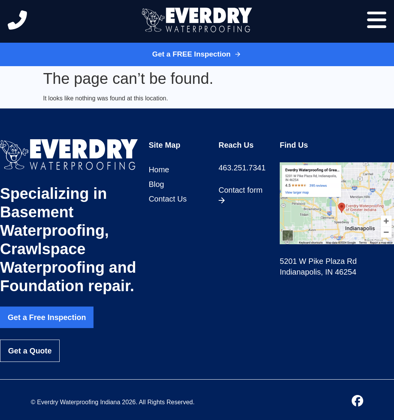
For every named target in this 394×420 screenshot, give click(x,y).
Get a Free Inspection (47, 317)
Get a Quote (30, 351)
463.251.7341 (242, 167)
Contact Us (168, 199)
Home (159, 169)
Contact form (240, 194)
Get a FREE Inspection (197, 54)
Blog (156, 184)
